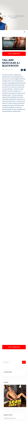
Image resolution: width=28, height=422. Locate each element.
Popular (10, 16)
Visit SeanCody (14, 54)
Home (4, 16)
